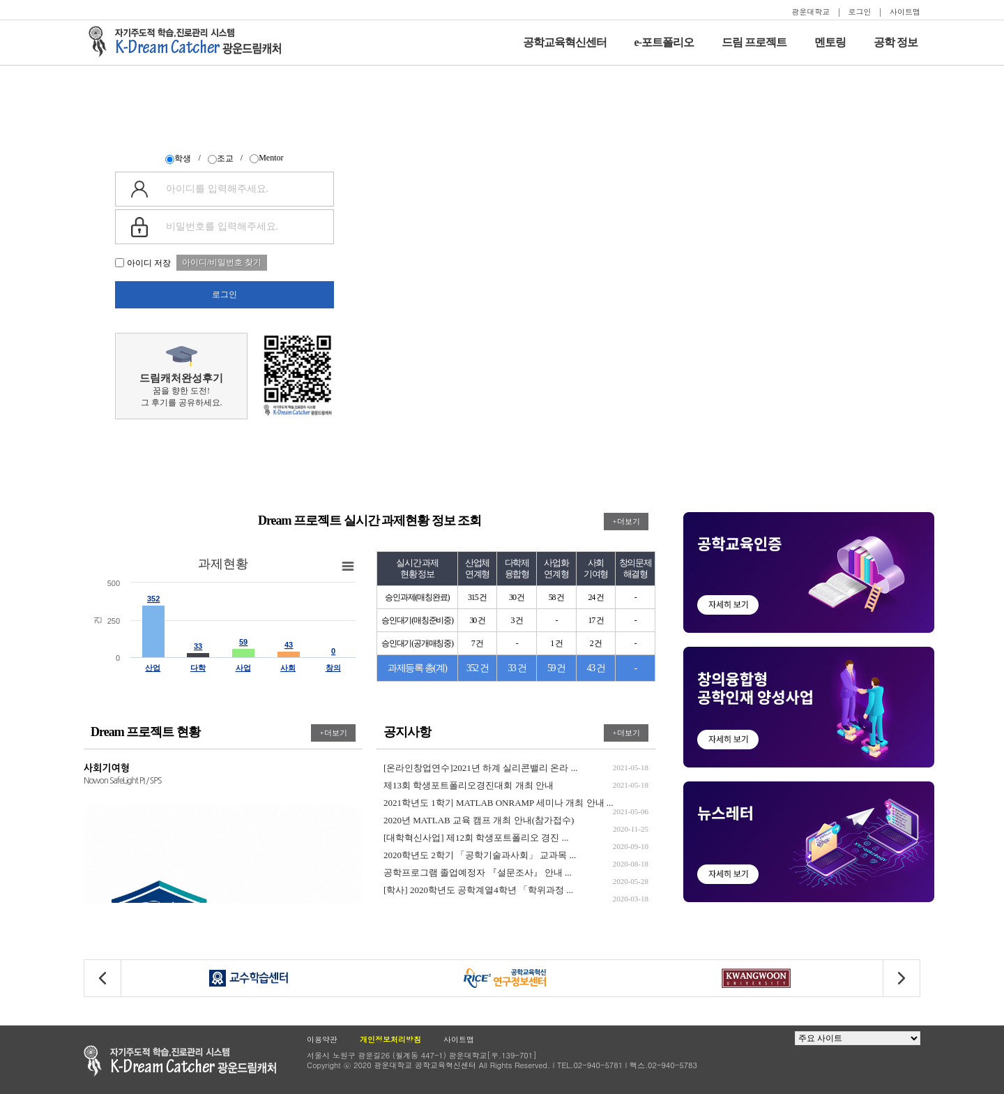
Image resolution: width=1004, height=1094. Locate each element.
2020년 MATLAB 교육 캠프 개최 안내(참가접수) (515, 820)
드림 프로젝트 (754, 42)
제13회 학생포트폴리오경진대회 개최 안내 (515, 785)
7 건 (477, 643)
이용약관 (322, 1039)
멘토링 (830, 42)
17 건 (595, 620)
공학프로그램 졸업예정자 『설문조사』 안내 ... (515, 872)
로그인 (860, 11)
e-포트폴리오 (664, 42)
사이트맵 (905, 11)
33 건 (517, 668)
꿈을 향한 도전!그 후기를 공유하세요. (181, 376)
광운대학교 (810, 11)
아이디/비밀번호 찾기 (221, 262)
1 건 (556, 643)
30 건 (516, 597)
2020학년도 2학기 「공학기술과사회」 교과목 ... (515, 855)
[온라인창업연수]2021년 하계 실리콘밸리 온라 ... (515, 767)
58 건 (556, 597)
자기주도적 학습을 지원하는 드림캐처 (189, 42)
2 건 (596, 643)
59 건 (556, 668)
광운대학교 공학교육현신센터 (180, 1061)
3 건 (516, 620)
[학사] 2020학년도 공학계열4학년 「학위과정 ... (515, 889)
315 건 (477, 597)
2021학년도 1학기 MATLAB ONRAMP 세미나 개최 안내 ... (515, 802)
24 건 (595, 597)
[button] (901, 978)
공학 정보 (896, 42)
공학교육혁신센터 (565, 42)
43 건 (596, 668)
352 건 (477, 668)
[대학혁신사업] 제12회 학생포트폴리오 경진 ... (515, 837)
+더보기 (625, 521)
